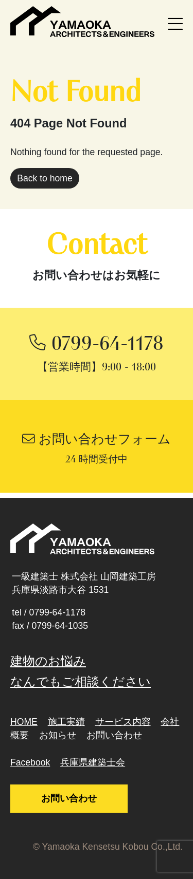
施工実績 (66, 722)
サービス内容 (123, 722)
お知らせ (57, 735)
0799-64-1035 (59, 626)
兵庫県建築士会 (92, 762)
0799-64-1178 (57, 612)
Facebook (30, 762)
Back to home (45, 178)
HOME (24, 722)
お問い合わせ (114, 735)
